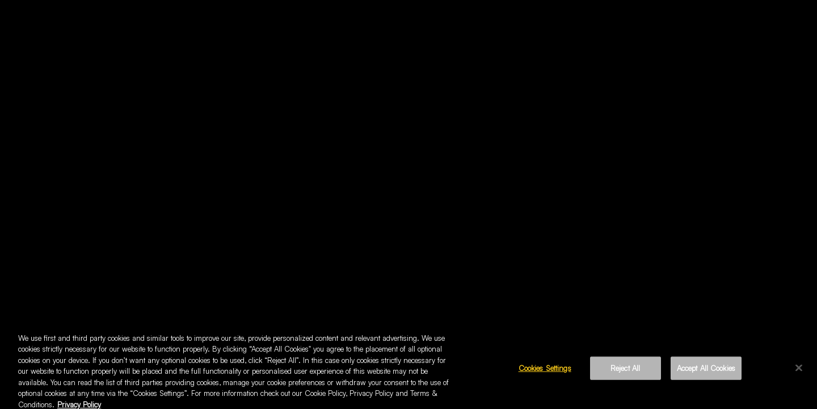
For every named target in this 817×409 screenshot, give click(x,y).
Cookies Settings (545, 370)
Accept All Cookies (706, 370)
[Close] (798, 370)
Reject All (625, 370)
